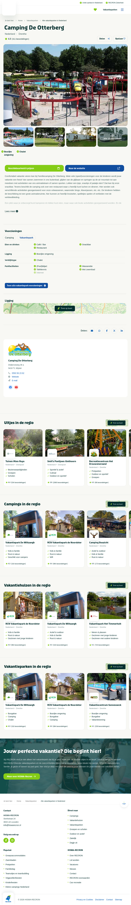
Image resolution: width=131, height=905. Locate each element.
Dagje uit (73, 843)
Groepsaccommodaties (15, 855)
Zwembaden (11, 860)
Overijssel (20, 465)
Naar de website (94, 168)
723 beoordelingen (102, 645)
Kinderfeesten (11, 882)
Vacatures (74, 864)
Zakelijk (73, 838)
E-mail (14, 380)
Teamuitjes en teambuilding (17, 873)
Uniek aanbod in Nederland (91, 3)
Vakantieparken (114, 9)
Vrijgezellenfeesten (14, 878)
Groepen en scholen (78, 829)
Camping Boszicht (98, 542)
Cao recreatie (75, 882)
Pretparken (10, 864)
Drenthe (103, 467)
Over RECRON (76, 855)
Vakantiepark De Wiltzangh (20, 542)
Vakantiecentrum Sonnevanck (105, 705)
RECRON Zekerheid (114, 3)
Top (124, 803)
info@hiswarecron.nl (12, 825)
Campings (74, 816)
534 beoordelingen (18, 483)
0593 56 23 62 (18, 373)
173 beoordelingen (102, 564)
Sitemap (118, 900)
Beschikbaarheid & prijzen (34, 168)
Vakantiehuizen (76, 820)
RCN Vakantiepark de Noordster (64, 542)
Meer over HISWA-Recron (21, 776)
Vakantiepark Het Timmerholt (105, 623)
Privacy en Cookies (84, 900)
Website (15, 377)
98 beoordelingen (101, 483)
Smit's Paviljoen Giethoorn (61, 461)
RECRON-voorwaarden (80, 878)
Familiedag (10, 869)
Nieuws (73, 869)
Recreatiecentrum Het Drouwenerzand (101, 462)
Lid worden (74, 860)
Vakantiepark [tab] (26, 238)
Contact (73, 873)
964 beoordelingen (60, 564)
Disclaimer (99, 900)
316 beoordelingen (18, 564)
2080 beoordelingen (60, 483)
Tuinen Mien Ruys (15, 461)
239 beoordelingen (102, 726)
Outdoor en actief (77, 834)
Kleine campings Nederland (17, 887)
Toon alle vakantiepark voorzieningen (26, 285)
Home (20, 21)
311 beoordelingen (20, 39)
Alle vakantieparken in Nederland (54, 21)
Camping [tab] (9, 238)
